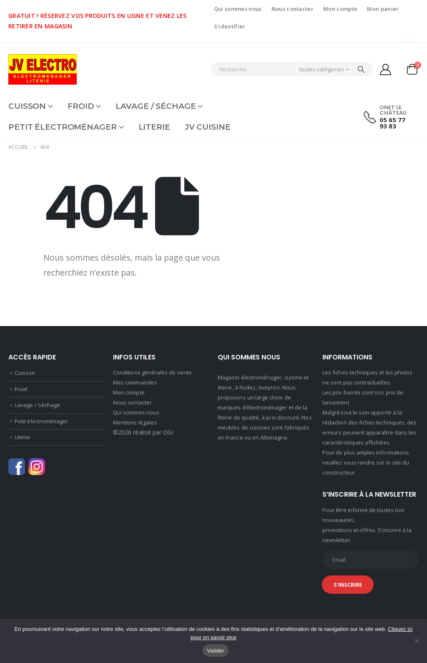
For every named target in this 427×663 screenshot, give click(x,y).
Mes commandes (135, 382)
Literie (154, 127)
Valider (215, 651)
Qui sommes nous (238, 9)
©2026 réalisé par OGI (143, 432)
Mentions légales (135, 422)
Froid (81, 106)
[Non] (416, 641)
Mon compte (340, 9)
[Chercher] (361, 69)
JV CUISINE (208, 127)
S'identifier (230, 26)
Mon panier (383, 9)
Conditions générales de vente (152, 372)
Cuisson (27, 106)
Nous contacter (292, 9)
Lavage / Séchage (156, 106)
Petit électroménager (62, 127)
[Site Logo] (42, 69)
